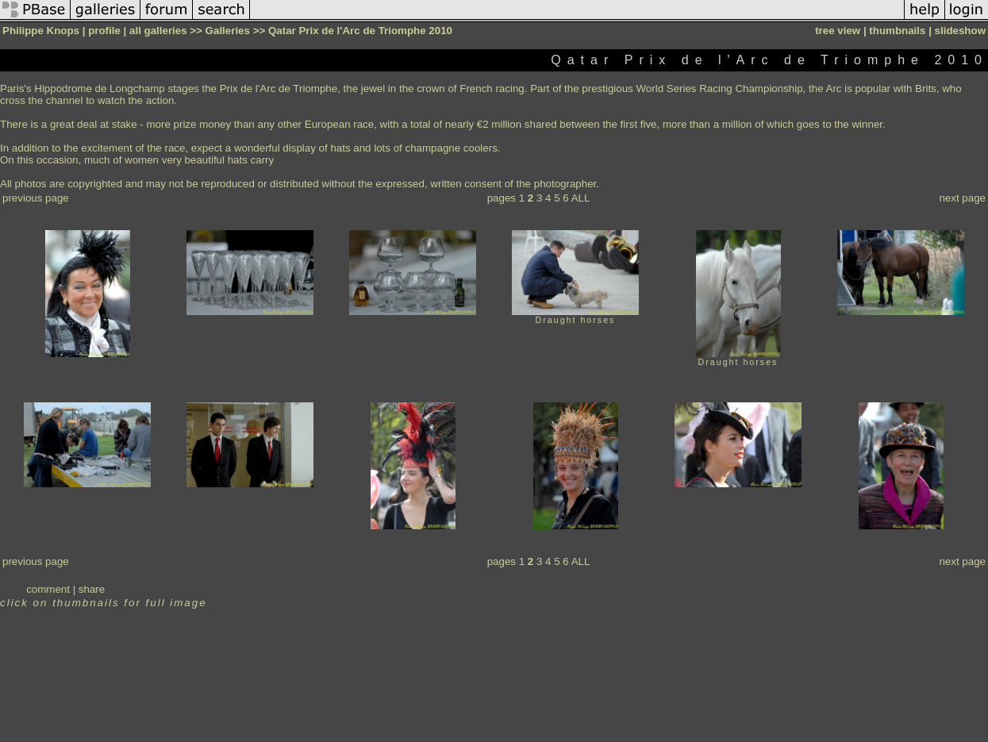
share (92, 589)
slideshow (960, 31)
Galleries (228, 31)
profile (104, 31)
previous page (35, 198)
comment (48, 589)
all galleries (158, 31)
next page (962, 198)
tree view (837, 31)
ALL (580, 198)
